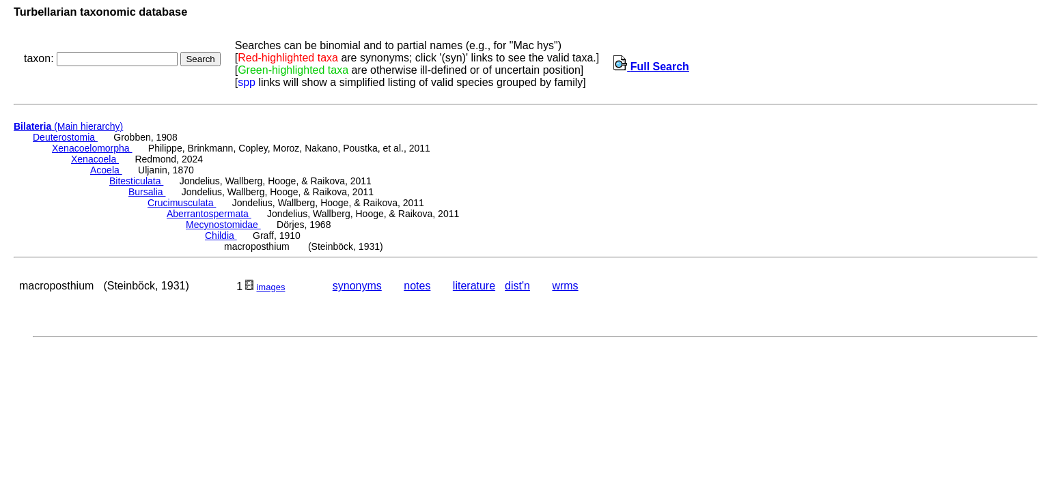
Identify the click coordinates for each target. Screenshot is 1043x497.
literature (474, 286)
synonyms (357, 286)
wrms (565, 286)
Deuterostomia (65, 137)
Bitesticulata (136, 180)
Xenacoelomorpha (92, 148)
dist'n (517, 286)
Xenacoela (95, 159)
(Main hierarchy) (68, 126)
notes (417, 286)
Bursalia (146, 191)
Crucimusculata (182, 202)
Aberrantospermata (209, 213)
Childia (221, 235)
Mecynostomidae (223, 224)
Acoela (106, 170)
